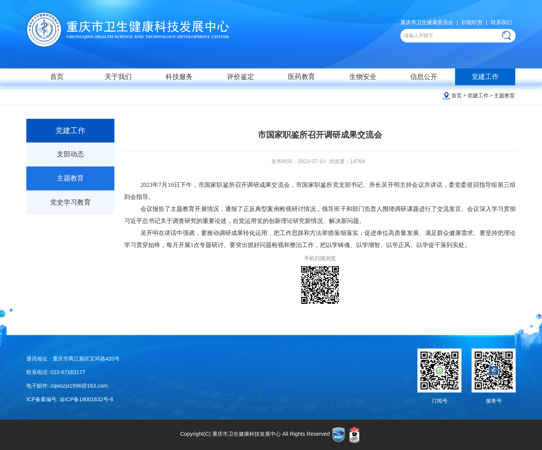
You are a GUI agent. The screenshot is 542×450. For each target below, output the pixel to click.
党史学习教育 (70, 202)
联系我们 (501, 22)
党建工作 (485, 76)
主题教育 (504, 95)
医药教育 (301, 76)
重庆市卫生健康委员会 (426, 22)
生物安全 (362, 76)
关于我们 (118, 76)
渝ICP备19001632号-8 (86, 399)
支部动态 (70, 154)
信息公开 (423, 76)
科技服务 (179, 76)
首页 (57, 76)
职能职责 (472, 22)
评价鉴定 (240, 76)
